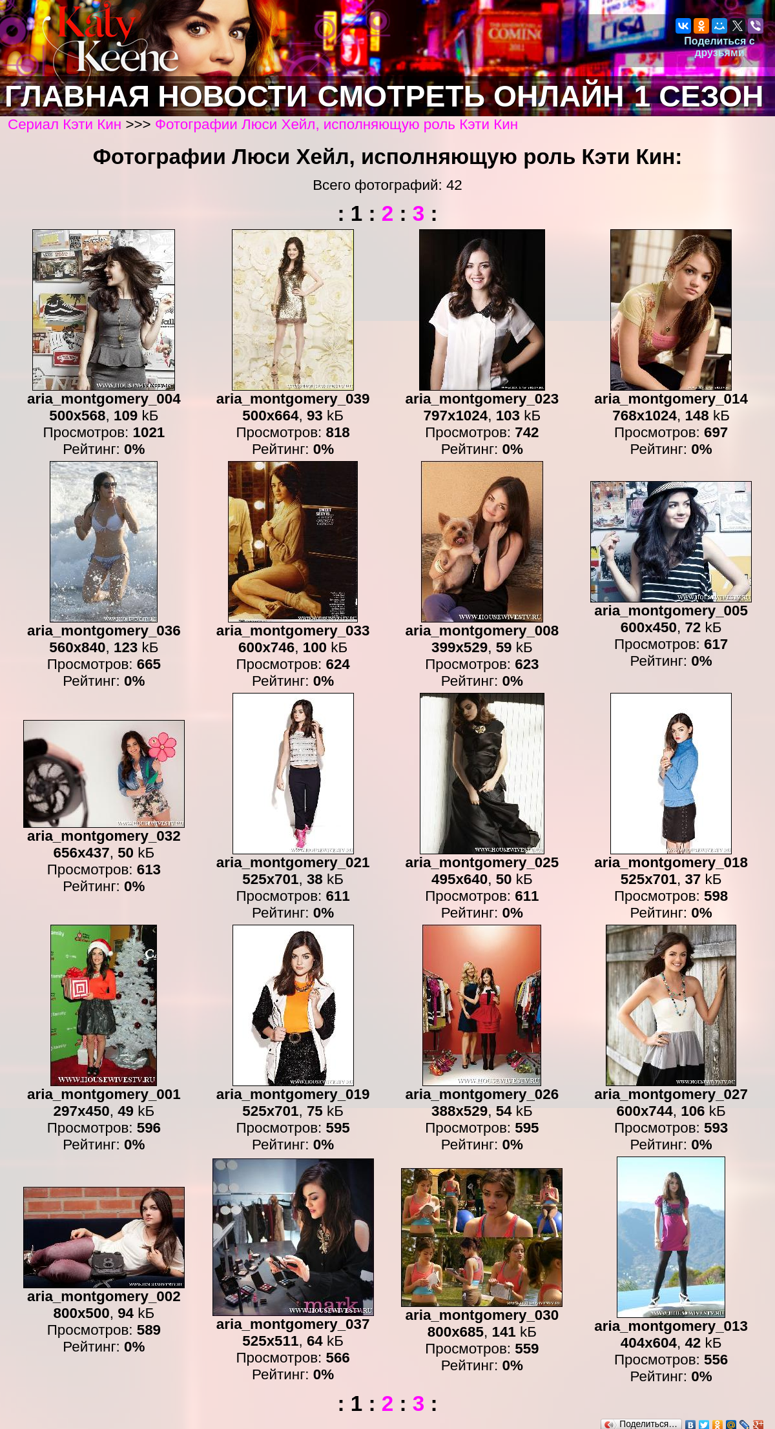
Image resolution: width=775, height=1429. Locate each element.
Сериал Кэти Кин (64, 124)
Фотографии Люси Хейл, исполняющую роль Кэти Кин (336, 124)
